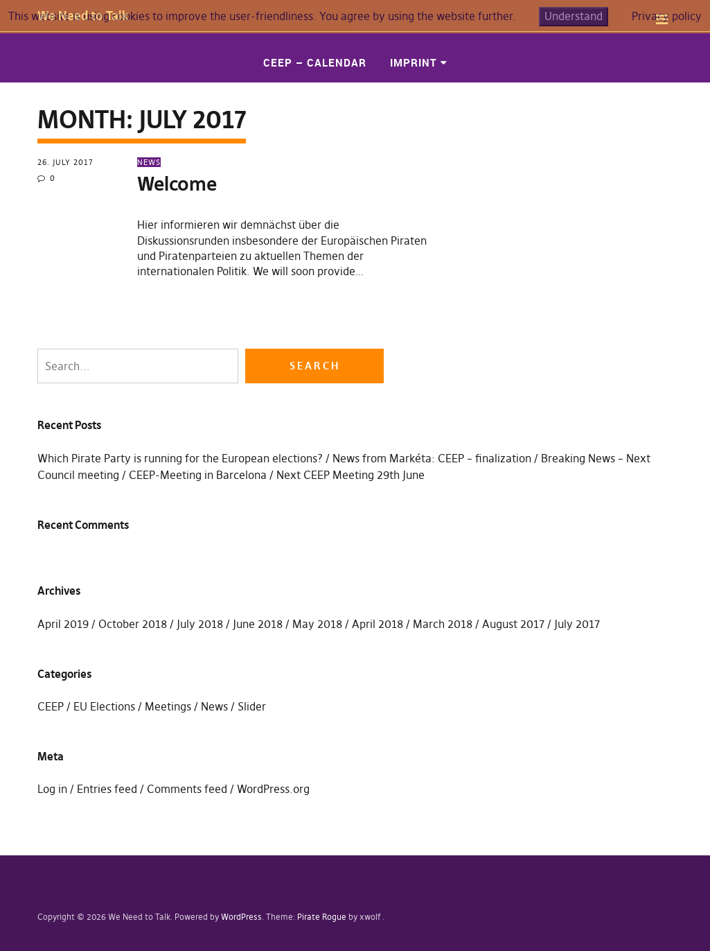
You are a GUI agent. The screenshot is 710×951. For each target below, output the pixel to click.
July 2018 (200, 624)
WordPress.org (273, 789)
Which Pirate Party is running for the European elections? (180, 458)
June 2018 (258, 624)
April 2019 (63, 624)
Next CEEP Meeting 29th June (350, 475)
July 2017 (577, 624)
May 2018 (317, 624)
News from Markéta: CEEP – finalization (431, 458)
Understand (573, 16)
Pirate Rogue (321, 916)
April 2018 (377, 624)
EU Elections (104, 706)
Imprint (413, 62)
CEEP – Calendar (314, 62)
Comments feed (187, 789)
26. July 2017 (65, 162)
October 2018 (132, 624)
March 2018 (442, 624)
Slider (252, 706)
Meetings (168, 706)
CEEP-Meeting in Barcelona (198, 475)
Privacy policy (667, 16)
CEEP (50, 706)
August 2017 (513, 624)
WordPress (241, 916)
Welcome (177, 184)
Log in (52, 789)
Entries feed (107, 789)
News (149, 162)
